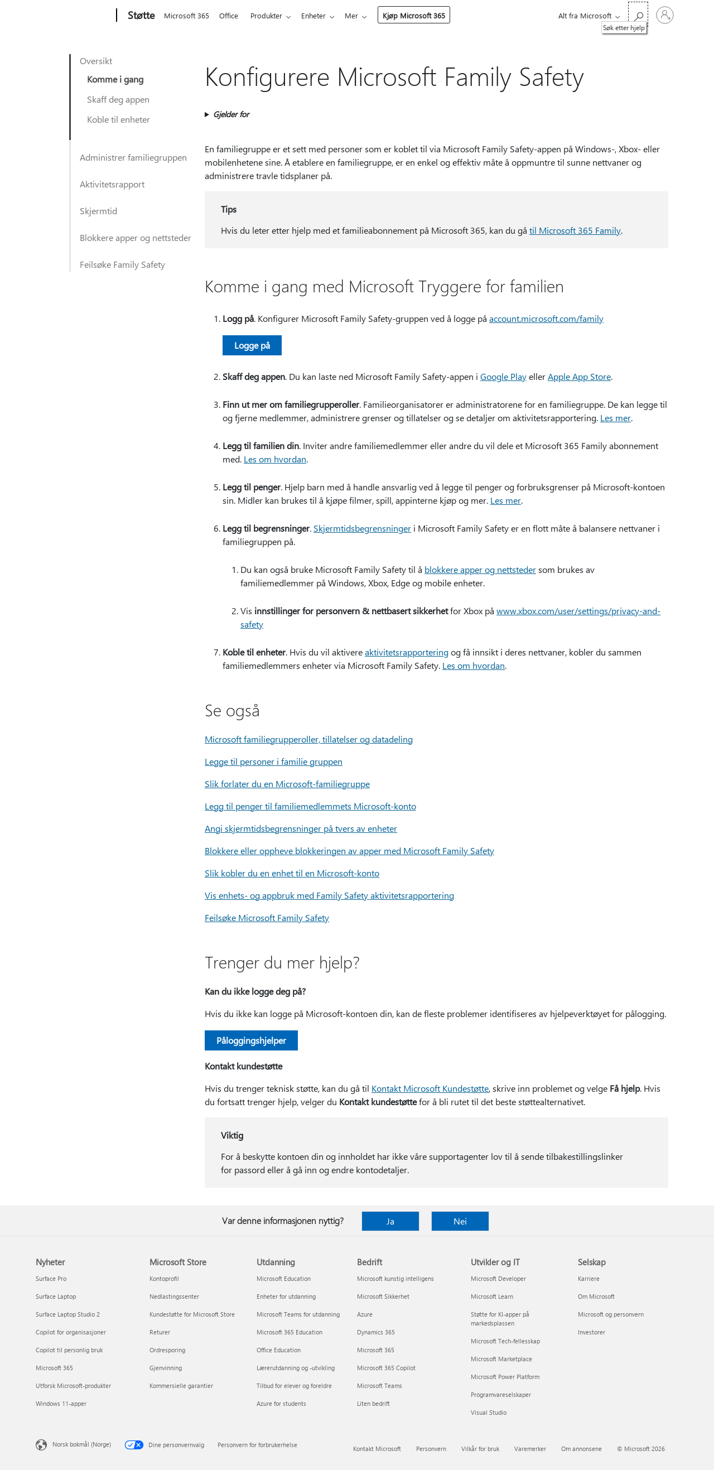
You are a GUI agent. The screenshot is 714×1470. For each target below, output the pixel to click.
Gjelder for (231, 114)
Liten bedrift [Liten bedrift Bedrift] (373, 1403)
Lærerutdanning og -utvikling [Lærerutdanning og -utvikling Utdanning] (296, 1367)
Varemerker (530, 1448)
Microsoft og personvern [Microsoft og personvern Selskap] (611, 1314)
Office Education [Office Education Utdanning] (279, 1350)
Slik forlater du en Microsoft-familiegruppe (287, 783)
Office (230, 15)
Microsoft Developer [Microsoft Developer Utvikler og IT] (498, 1278)
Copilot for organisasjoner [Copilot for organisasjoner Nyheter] (71, 1332)
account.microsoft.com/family (546, 318)
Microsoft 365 (186, 15)
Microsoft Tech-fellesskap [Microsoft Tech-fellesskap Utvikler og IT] (505, 1341)
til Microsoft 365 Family (575, 230)
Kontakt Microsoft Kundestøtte (430, 1088)
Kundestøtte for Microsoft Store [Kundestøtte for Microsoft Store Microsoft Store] (192, 1314)
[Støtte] (140, 16)
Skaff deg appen (118, 99)
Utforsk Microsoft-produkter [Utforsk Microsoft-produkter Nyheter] (73, 1385)
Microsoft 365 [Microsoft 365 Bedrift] (375, 1350)
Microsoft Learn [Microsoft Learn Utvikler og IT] (492, 1296)
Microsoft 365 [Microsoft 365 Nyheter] (54, 1367)
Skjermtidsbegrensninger (362, 528)
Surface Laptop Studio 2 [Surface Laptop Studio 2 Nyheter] (68, 1314)
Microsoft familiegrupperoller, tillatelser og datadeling (309, 739)
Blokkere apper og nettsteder (135, 237)
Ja (390, 1221)
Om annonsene (581, 1448)
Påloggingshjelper (251, 1040)
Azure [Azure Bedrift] (365, 1314)
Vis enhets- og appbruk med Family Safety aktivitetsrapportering (329, 895)
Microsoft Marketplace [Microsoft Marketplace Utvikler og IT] (501, 1359)
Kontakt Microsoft (377, 1448)
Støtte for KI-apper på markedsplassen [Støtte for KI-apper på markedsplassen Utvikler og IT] (500, 1318)
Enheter (320, 15)
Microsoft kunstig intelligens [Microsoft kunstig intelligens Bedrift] (395, 1278)
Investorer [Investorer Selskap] (591, 1332)
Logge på (252, 345)
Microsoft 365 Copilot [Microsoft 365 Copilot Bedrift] (386, 1367)
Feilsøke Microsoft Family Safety (267, 917)
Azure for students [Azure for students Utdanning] (281, 1403)
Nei (460, 1221)
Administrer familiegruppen (133, 157)
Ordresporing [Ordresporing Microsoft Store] (167, 1350)
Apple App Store (579, 376)
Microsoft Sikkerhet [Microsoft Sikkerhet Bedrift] (383, 1296)
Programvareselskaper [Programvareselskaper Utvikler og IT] (501, 1394)
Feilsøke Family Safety (122, 264)
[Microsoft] (74, 16)
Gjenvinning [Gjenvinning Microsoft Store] (165, 1367)
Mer (360, 15)
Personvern (431, 1448)
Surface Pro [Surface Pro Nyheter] (51, 1278)
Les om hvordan (275, 459)
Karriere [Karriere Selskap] (589, 1278)
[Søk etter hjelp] (638, 14)
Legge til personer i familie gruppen (273, 761)
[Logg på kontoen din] (665, 15)
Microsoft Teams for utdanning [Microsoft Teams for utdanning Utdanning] (298, 1314)
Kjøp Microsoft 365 (423, 15)
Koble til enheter (118, 119)
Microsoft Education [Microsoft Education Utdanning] (284, 1278)
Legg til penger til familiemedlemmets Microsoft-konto (310, 806)
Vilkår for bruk (480, 1448)
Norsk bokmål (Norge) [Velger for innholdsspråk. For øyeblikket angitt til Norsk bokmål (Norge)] (81, 1444)
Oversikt (96, 60)
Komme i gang (115, 79)
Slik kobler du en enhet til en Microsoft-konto (292, 873)
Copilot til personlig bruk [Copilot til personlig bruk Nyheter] (69, 1350)
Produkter (271, 15)
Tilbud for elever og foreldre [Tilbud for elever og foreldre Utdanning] (294, 1385)
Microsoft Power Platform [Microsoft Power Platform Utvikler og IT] (505, 1376)
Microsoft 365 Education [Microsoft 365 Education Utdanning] (289, 1332)
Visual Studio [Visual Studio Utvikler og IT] (488, 1412)
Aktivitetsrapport (112, 184)
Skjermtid (98, 210)
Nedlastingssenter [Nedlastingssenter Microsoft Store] (174, 1296)
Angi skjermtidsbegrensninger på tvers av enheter (301, 828)
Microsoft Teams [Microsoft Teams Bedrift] (379, 1385)
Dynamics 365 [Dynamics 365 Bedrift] (376, 1332)
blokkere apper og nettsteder (480, 569)
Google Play (503, 376)
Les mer (615, 417)
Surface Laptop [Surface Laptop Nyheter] (56, 1296)
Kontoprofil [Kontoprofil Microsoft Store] (164, 1278)
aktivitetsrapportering (406, 652)
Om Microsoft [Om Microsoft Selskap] (596, 1296)
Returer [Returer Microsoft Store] (159, 1332)
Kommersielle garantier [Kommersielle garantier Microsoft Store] (181, 1385)
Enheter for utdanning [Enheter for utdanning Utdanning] (286, 1296)
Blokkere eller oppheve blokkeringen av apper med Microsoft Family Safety (349, 850)
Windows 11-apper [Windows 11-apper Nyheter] (61, 1403)
